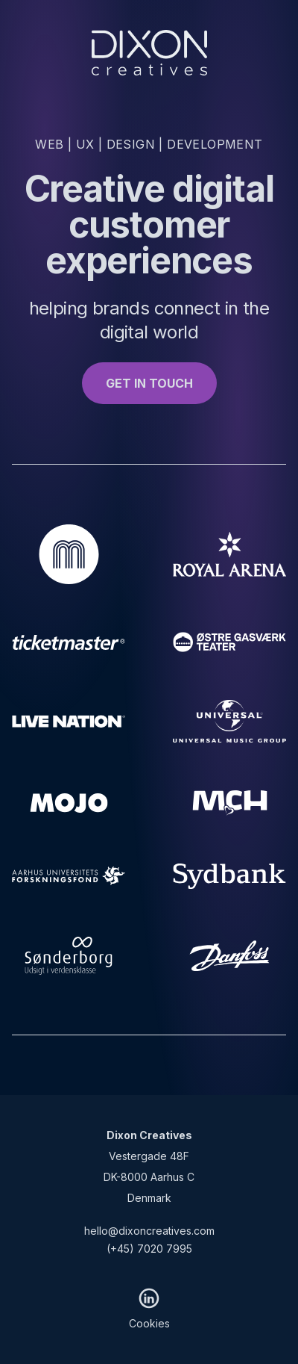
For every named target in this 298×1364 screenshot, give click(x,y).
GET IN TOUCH (149, 383)
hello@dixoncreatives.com (149, 1230)
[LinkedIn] (149, 1298)
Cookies (149, 1323)
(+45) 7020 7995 (149, 1248)
